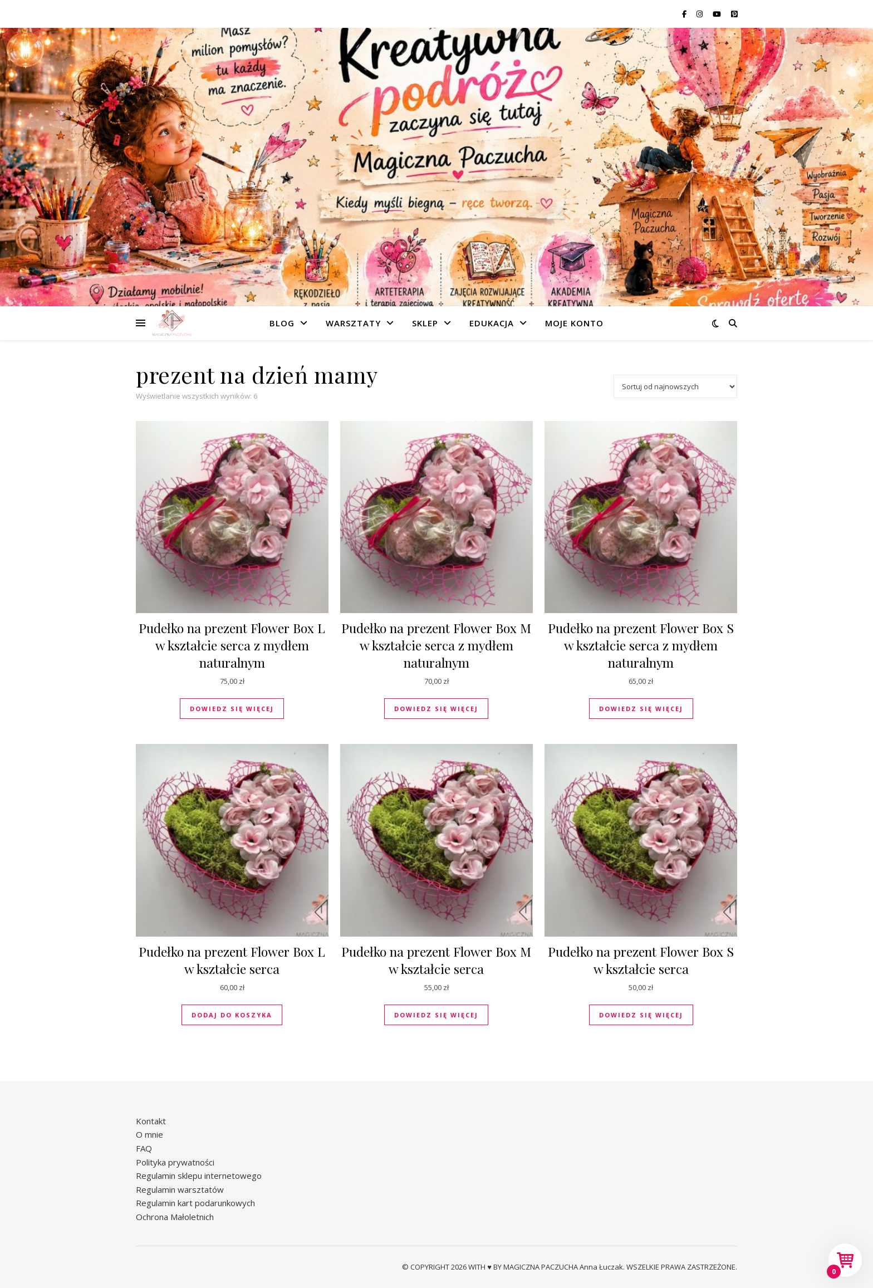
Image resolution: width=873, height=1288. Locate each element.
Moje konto (574, 323)
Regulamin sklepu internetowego (199, 1175)
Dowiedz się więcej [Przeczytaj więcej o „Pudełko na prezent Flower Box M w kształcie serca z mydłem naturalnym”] (436, 708)
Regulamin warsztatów (180, 1189)
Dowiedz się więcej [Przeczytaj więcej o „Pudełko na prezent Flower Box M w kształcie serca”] (436, 1015)
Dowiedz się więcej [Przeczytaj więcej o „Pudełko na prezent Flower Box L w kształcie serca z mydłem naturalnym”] (232, 708)
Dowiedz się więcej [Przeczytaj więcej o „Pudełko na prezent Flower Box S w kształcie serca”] (641, 1015)
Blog (282, 323)
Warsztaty (353, 323)
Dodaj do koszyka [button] (232, 1015)
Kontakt (151, 1121)
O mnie (149, 1134)
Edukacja (491, 323)
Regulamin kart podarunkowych (195, 1202)
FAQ (144, 1148)
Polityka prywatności (175, 1162)
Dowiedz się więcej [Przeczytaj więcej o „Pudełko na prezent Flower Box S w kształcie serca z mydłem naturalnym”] (641, 708)
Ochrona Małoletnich (175, 1216)
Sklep (425, 323)
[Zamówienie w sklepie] (675, 386)
